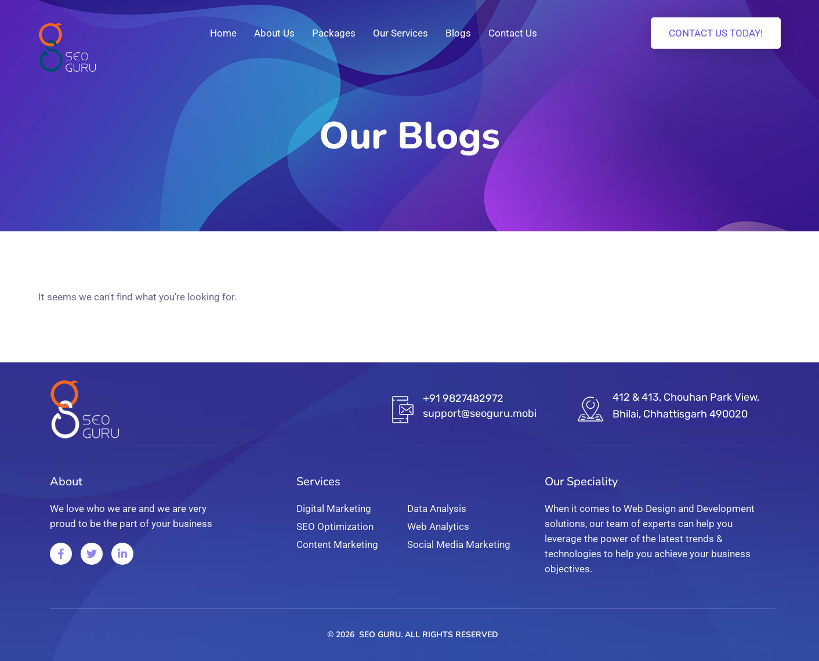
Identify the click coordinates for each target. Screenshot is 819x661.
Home (223, 33)
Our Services (400, 33)
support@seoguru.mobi (480, 413)
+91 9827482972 (463, 398)
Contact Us (512, 33)
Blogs (458, 33)
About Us (274, 33)
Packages (334, 33)
